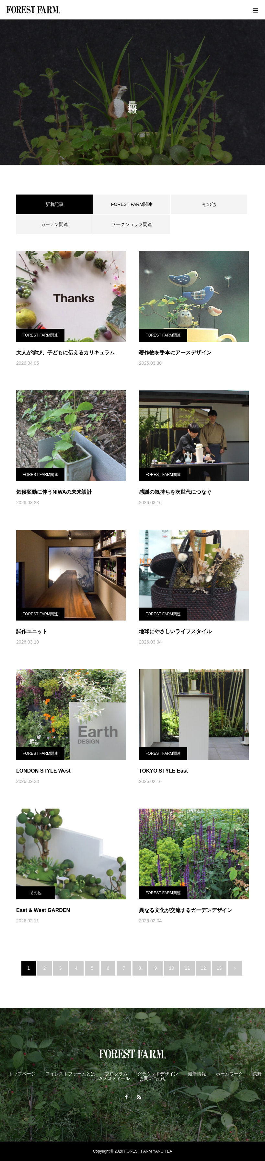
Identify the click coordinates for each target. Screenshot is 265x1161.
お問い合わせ (153, 1078)
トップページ (22, 1073)
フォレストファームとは (70, 1073)
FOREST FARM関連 (131, 204)
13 (219, 968)
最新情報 (197, 1073)
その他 (209, 204)
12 (203, 968)
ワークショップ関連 (131, 224)
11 (187, 968)
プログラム (116, 1073)
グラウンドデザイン (157, 1073)
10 (171, 968)
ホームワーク (229, 1073)
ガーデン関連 (54, 224)
